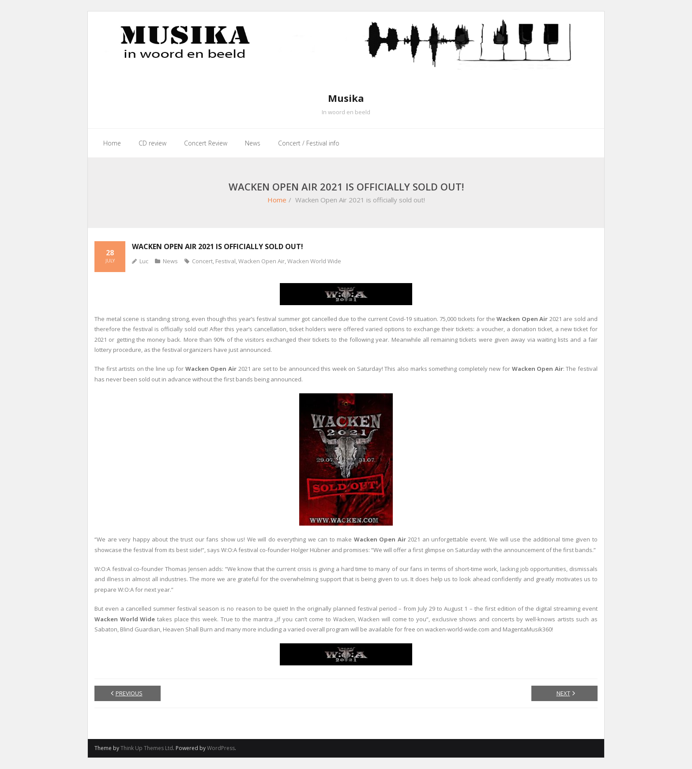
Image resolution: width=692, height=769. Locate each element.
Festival (225, 261)
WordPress (221, 748)
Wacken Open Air (261, 261)
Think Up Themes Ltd (146, 748)
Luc (143, 261)
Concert (202, 261)
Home (276, 199)
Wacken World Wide (314, 261)
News (170, 261)
